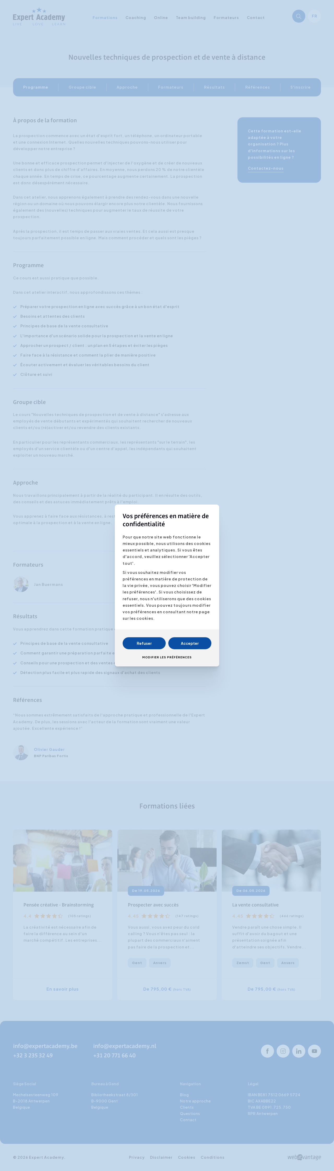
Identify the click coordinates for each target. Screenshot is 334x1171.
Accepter (190, 643)
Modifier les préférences (167, 657)
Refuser (144, 643)
